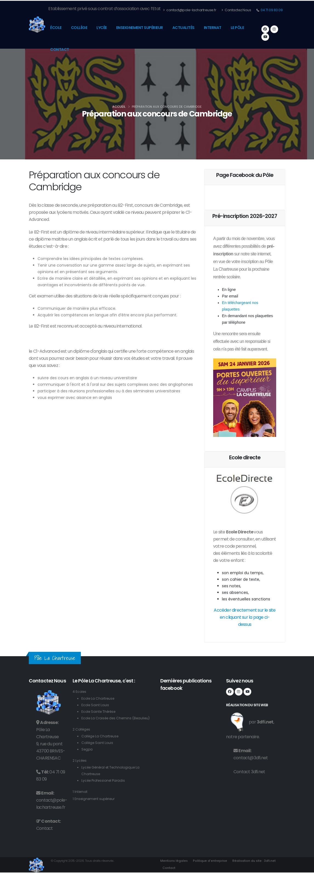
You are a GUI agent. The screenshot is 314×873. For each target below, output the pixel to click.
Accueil (118, 106)
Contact (59, 49)
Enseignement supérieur (139, 27)
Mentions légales (174, 861)
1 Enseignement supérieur (95, 805)
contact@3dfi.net (250, 758)
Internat (212, 27)
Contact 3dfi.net (249, 772)
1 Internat (80, 798)
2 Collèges (82, 736)
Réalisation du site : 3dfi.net (253, 861)
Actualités (183, 27)
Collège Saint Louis (98, 749)
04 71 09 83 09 (271, 10)
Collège (79, 27)
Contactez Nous (236, 10)
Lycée (101, 27)
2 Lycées (80, 767)
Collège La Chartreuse (101, 742)
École (56, 27)
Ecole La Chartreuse (99, 698)
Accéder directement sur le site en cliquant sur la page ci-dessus (244, 617)
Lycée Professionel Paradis (105, 787)
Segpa (87, 756)
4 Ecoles (80, 691)
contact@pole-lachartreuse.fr (189, 10)
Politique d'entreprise (209, 861)
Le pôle (237, 27)
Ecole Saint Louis (95, 705)
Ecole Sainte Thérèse (100, 711)
